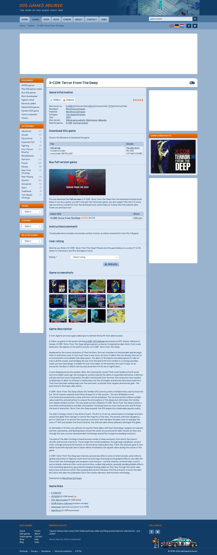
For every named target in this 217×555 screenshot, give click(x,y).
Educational (32, 138)
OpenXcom (56, 510)
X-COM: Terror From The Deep (65, 218)
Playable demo (133, 148)
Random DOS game (30, 111)
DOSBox (57, 100)
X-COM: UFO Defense (95, 341)
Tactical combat (80, 123)
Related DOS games (30, 107)
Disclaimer (46, 551)
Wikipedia (102, 120)
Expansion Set (32, 142)
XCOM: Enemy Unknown (61, 503)
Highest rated (28, 100)
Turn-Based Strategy (75, 114)
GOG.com (138, 218)
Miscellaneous (32, 156)
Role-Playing (32, 176)
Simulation (32, 184)
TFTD (110, 106)
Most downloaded (29, 96)
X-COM (69, 123)
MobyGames (91, 120)
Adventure (32, 131)
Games (35, 19)
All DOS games (28, 85)
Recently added (29, 103)
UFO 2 (91, 106)
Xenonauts (56, 507)
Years (25, 205)
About (79, 19)
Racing (32, 166)
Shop (46, 19)
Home (25, 19)
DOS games (26, 525)
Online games (26, 536)
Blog (56, 19)
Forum (67, 19)
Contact (92, 19)
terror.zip (55, 148)
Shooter (32, 180)
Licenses (26, 220)
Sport (32, 187)
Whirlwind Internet (189, 551)
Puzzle (32, 163)
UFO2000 (55, 496)
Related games (30, 235)
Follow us (155, 525)
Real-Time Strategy (32, 171)
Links (104, 19)
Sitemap (24, 551)
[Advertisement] (109, 53)
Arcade (32, 135)
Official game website (75, 120)
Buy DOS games (29, 93)
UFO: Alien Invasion (59, 500)
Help (36, 539)
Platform (32, 159)
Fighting (32, 145)
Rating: (53, 257)
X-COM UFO (56, 493)
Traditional (32, 191)
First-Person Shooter (32, 150)
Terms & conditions (63, 551)
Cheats (25, 118)
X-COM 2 (70, 106)
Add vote (112, 264)
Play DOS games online (32, 89)
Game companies (29, 114)
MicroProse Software (75, 109)
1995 (68, 117)
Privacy (34, 551)
